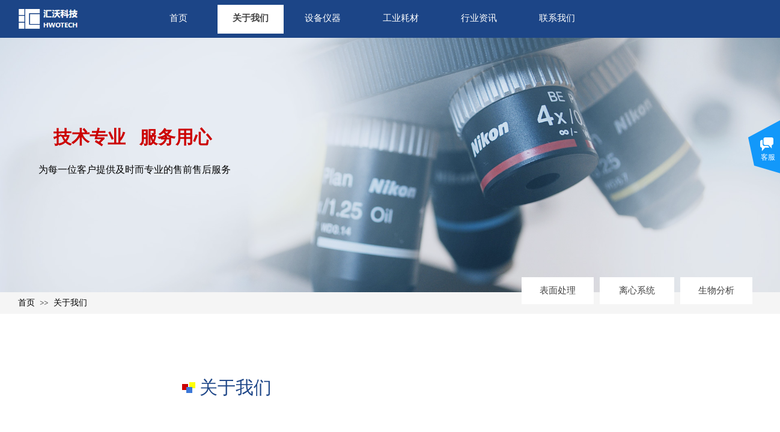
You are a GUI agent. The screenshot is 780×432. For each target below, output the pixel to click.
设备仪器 (323, 18)
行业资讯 (479, 18)
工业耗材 (401, 18)
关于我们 (251, 18)
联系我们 (557, 18)
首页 (178, 18)
